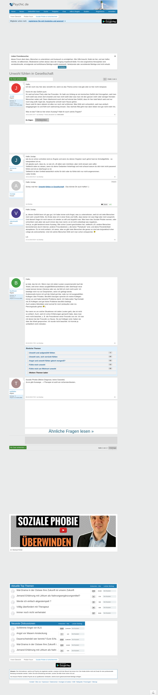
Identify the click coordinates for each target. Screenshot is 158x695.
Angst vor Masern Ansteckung (31, 633)
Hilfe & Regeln (75, 11)
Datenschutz (54, 682)
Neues (21, 11)
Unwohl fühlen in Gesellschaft (31, 73)
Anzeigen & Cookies (65, 682)
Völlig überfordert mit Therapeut (32, 606)
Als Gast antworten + (18, 79)
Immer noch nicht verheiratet (31, 612)
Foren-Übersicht (16, 659)
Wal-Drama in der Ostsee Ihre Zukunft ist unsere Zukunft (45, 590)
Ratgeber (55, 11)
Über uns (38, 682)
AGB (73, 682)
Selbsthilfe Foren (34, 11)
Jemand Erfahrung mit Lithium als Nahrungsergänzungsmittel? (48, 595)
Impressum (45, 682)
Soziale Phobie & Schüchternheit (46, 659)
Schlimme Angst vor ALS (29, 627)
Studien (86, 11)
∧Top (153, 692)
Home (13, 11)
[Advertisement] (71, 414)
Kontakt (31, 682)
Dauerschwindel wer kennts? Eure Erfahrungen (40, 638)
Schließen (62, 67)
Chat (64, 11)
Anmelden (111, 11)
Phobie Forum (28, 659)
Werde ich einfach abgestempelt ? (33, 601)
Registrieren (100, 11)
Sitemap (94, 682)
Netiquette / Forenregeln (83, 682)
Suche (46, 11)
